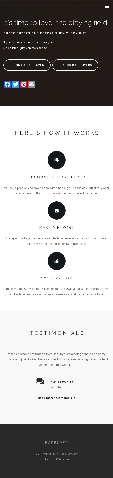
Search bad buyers (75, 65)
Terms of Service (56, 459)
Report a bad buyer (27, 65)
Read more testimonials (56, 398)
